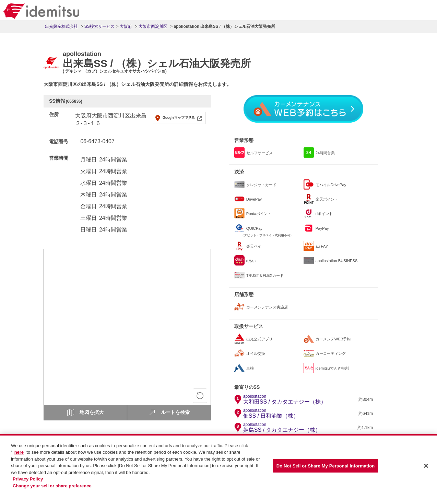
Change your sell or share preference (52, 489)
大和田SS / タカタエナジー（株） (285, 399)
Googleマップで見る (179, 118)
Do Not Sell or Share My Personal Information (325, 469)
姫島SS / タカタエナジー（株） (282, 427)
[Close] (426, 469)
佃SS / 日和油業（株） (271, 413)
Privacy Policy (28, 483)
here (19, 456)
